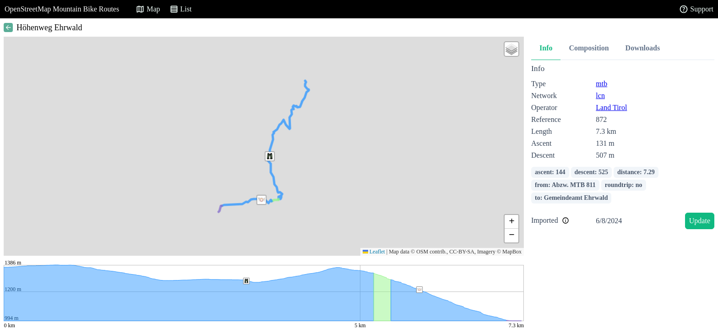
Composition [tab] (589, 48)
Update (699, 221)
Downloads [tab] (643, 48)
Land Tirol (611, 107)
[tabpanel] (622, 148)
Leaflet (374, 251)
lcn (600, 95)
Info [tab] (545, 48)
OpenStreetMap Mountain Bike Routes (62, 9)
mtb (601, 84)
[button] (261, 199)
